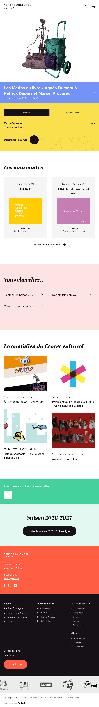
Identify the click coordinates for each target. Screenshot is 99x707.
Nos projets (77, 612)
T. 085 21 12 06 (10, 574)
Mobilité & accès (46, 616)
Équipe (75, 620)
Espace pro (9, 655)
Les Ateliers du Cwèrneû (16, 617)
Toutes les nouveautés (49, 244)
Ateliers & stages (13, 608)
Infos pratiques (45, 603)
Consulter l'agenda (21, 139)
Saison (7, 603)
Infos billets (43, 608)
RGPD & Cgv (44, 620)
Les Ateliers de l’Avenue (15, 613)
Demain (26, 112)
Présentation (77, 608)
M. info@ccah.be (11, 578)
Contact (75, 616)
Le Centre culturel (80, 603)
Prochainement (72, 112)
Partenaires (77, 625)
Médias (75, 633)
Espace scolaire (12, 650)
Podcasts (76, 642)
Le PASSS (43, 612)
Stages (8, 621)
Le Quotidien (78, 638)
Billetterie (15, 664)
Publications (77, 646)
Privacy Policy (73, 697)
